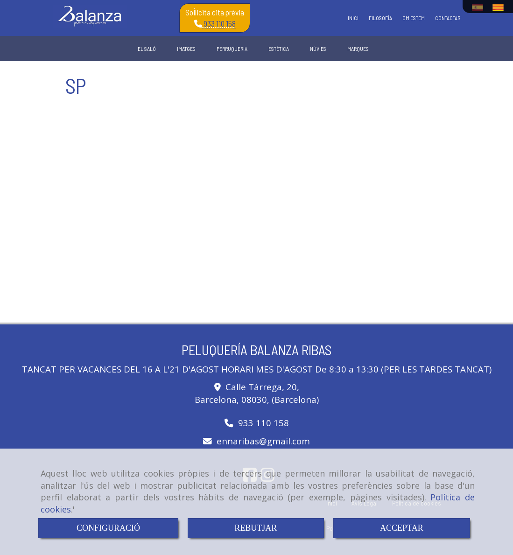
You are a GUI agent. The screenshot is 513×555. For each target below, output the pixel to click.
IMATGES (186, 48)
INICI (353, 17)
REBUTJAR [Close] (255, 528)
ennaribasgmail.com (263, 441)
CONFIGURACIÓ (108, 528)
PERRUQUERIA (232, 48)
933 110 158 (219, 23)
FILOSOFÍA (380, 17)
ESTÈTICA (278, 48)
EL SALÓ (147, 48)
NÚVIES (318, 48)
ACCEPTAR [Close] (401, 528)
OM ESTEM (413, 17)
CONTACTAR (447, 17)
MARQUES (358, 48)
